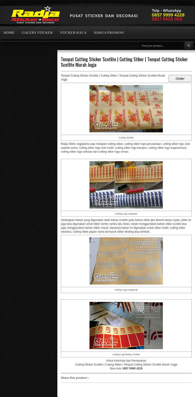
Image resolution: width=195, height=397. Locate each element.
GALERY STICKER (37, 32)
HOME (9, 32)
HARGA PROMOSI (109, 32)
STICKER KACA (73, 32)
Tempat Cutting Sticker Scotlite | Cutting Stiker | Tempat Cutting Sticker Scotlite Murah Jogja (124, 62)
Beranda (83, 6)
